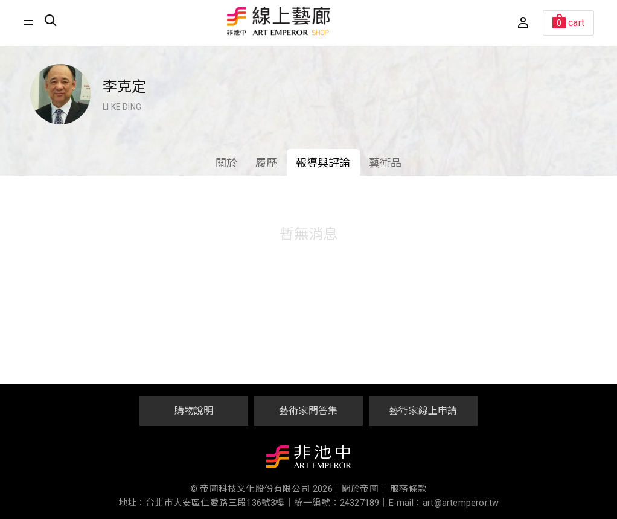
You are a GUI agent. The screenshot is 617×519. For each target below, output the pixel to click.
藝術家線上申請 (423, 410)
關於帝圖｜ (365, 489)
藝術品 (385, 162)
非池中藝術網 (308, 459)
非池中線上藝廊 (279, 21)
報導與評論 (323, 162)
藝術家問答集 (308, 410)
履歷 (266, 162)
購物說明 (194, 410)
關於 (226, 162)
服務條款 (408, 489)
